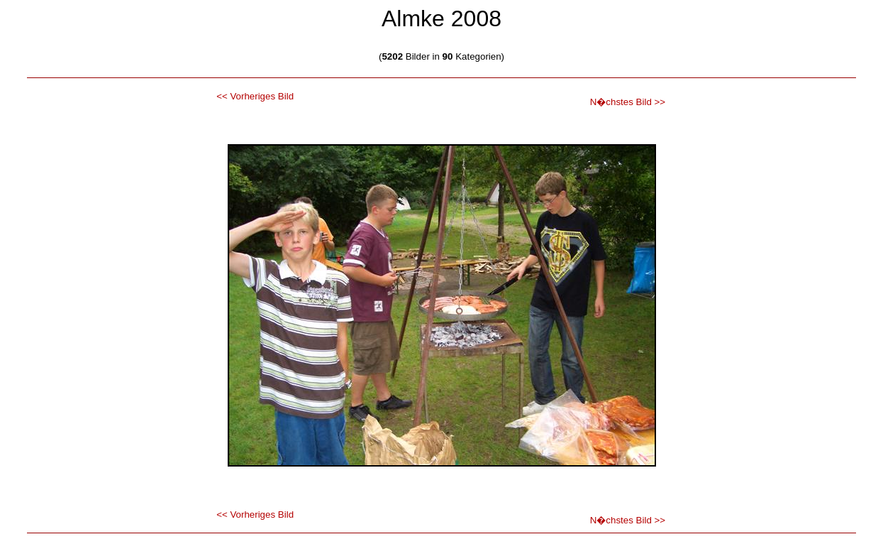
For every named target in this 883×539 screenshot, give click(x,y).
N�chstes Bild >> (627, 102)
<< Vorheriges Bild (255, 96)
